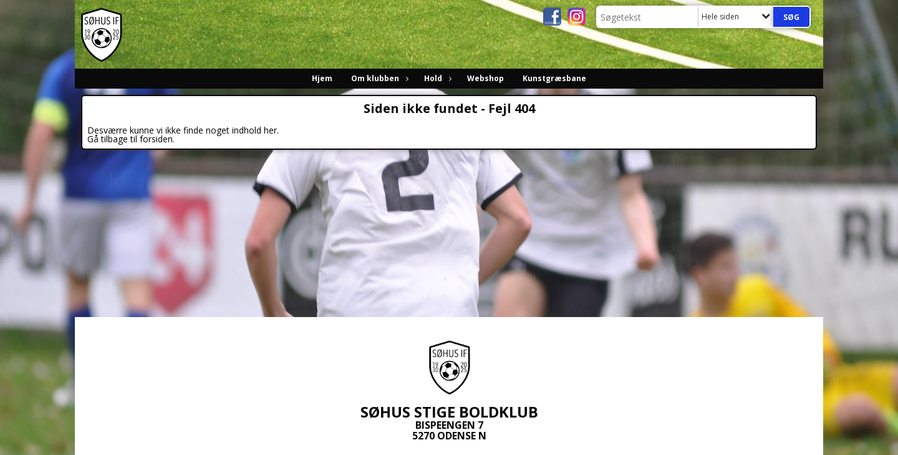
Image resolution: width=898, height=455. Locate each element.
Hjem (322, 78)
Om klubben (378, 78)
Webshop (485, 78)
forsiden (156, 139)
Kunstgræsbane (554, 78)
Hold (436, 78)
